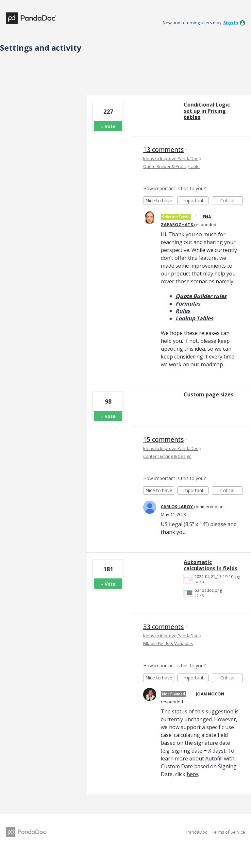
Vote (110, 126)
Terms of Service (228, 832)
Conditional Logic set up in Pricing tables (207, 111)
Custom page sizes (208, 394)
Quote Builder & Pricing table (171, 166)
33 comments (163, 626)
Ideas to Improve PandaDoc (170, 158)
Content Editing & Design (167, 456)
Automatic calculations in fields (210, 565)
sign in (230, 22)
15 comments (163, 439)
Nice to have (160, 201)
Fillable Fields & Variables (168, 643)
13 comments (163, 149)
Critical (231, 201)
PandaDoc (196, 832)
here (192, 774)
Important (195, 201)
